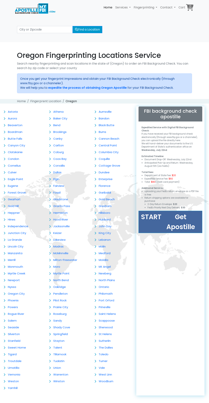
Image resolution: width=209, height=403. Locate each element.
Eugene (13, 186)
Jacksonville (61, 226)
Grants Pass (61, 206)
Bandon (104, 118)
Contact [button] (166, 7)
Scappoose (107, 321)
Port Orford (106, 300)
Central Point (108, 145)
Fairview (58, 186)
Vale (102, 368)
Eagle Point (15, 179)
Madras (58, 246)
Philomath (106, 294)
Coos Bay (60, 159)
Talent (57, 347)
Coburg (58, 152)
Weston (13, 381)
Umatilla (13, 368)
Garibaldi (105, 192)
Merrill (12, 260)
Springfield (60, 334)
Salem (12, 321)
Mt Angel (105, 267)
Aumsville (105, 112)
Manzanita (15, 253)
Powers (13, 307)
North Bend (61, 280)
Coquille (104, 159)
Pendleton (60, 294)
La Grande (15, 240)
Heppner (14, 213)
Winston (59, 381)
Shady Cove (61, 327)
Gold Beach (107, 199)
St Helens (105, 334)
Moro (56, 267)
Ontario (104, 287)
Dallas (57, 172)
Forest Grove (17, 192)
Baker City (60, 118)
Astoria (13, 112)
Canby (57, 139)
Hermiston (60, 213)
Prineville (104, 307)
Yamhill (13, 388)
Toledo (103, 354)
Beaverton (15, 125)
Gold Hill (13, 206)
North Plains (107, 280)
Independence (18, 226)
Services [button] (121, 7)
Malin (102, 246)
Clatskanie (15, 152)
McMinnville (60, 253)
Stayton (58, 341)
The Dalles (106, 347)
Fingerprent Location (45, 101)
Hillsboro (104, 213)
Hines (11, 219)
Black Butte (106, 125)
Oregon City (16, 294)
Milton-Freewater (65, 260)
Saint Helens (107, 314)
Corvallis (59, 166)
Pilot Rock (60, 300)
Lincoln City (15, 246)
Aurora (12, 118)
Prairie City (60, 307)
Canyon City (16, 145)
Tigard (12, 354)
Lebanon (105, 240)
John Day (105, 226)
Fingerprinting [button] (144, 7)
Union (57, 368)
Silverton (14, 334)
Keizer (57, 233)
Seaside (13, 327)
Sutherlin (105, 341)
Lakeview (59, 240)
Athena (58, 112)
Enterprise (106, 179)
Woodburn (106, 381)
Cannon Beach (109, 139)
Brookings (60, 132)
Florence (104, 186)
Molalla (103, 260)
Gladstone (60, 199)
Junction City (17, 233)
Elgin (56, 179)
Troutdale (14, 361)
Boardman (15, 132)
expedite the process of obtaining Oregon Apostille (87, 88)
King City (105, 233)
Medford (104, 253)
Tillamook (59, 354)
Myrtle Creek (16, 273)
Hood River (60, 219)
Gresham (105, 206)
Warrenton (60, 374)
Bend (56, 125)
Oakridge (59, 287)
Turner (103, 361)
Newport (14, 280)
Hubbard (105, 219)
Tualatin (58, 361)
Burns (102, 132)
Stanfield (14, 341)
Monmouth (15, 267)
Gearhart (14, 199)
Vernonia (14, 374)
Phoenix (13, 300)
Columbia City (109, 152)
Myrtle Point (61, 273)
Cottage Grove (109, 166)
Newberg (105, 273)
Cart (186, 7)
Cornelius (14, 166)
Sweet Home (17, 347)
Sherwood (106, 327)
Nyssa (12, 287)
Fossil (57, 192)
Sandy (57, 321)
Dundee (104, 172)
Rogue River (16, 314)
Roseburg (60, 314)
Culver (12, 172)
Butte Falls (15, 139)
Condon (13, 159)
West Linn (105, 374)
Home (108, 7)
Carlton (58, 145)
